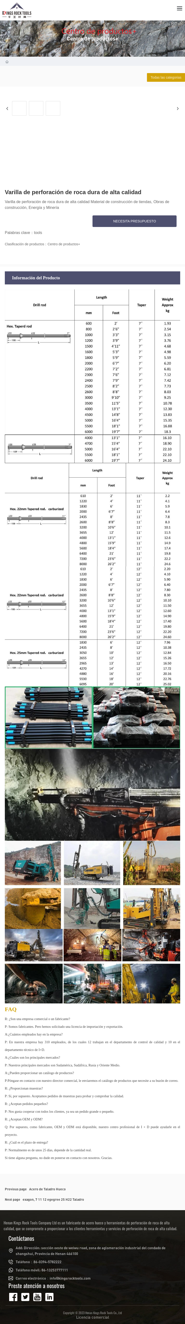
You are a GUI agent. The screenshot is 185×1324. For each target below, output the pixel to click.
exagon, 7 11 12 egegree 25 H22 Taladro (53, 1199)
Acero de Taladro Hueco (47, 1189)
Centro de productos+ (92, 38)
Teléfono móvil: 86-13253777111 (42, 1270)
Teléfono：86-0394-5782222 (38, 1262)
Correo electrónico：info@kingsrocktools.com (53, 1278)
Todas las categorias (166, 77)
